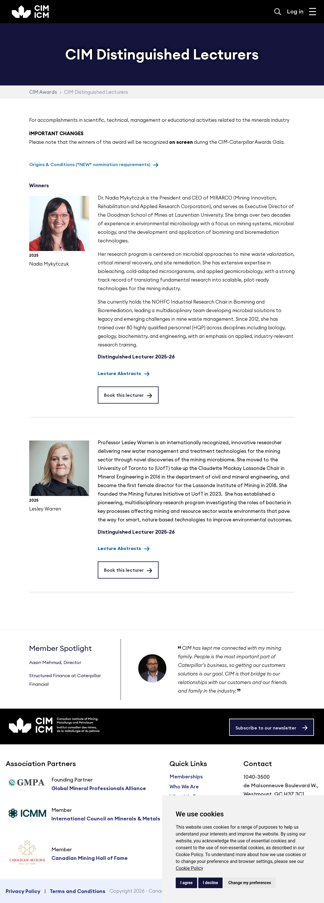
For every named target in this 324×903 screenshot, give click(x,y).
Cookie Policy (189, 868)
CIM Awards (43, 92)
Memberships (186, 776)
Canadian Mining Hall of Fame (89, 858)
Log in (295, 11)
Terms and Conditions (77, 891)
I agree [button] (186, 882)
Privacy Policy (23, 891)
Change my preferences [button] (249, 882)
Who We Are (184, 786)
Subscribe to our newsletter (265, 728)
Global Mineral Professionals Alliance (98, 788)
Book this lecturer (124, 395)
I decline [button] (210, 882)
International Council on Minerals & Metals (105, 818)
